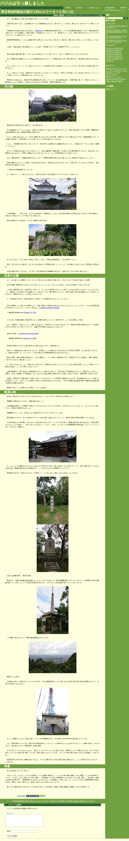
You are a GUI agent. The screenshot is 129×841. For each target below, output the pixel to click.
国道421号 (39, 30)
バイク (95, 15)
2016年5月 (110, 55)
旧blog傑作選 (110, 8)
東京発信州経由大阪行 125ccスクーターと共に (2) (31, 801)
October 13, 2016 (30, 312)
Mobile (108, 73)
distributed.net (111, 79)
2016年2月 (118, 57)
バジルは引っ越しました (22, 3)
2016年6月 (118, 52)
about (114, 81)
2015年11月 (110, 61)
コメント (10, 813)
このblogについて (94, 8)
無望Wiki (123, 8)
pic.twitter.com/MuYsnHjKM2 (49, 308)
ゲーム (122, 71)
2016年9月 (110, 50)
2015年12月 (118, 59)
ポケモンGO (110, 75)
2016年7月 (110, 52)
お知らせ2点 (110, 23)
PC (115, 69)
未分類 (120, 79)
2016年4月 (118, 55)
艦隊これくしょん (112, 77)
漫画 (107, 81)
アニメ (108, 71)
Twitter (68, 7)
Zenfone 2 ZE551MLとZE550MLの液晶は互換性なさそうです (72, 801)
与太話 (115, 71)
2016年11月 (110, 48)
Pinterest (79, 7)
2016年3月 (110, 57)
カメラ (122, 69)
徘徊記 (100, 15)
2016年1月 (110, 59)
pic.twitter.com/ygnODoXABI (28, 333)
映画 (119, 81)
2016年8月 (118, 50)
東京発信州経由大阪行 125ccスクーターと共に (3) (116, 37)
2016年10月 (119, 48)
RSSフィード (111, 89)
